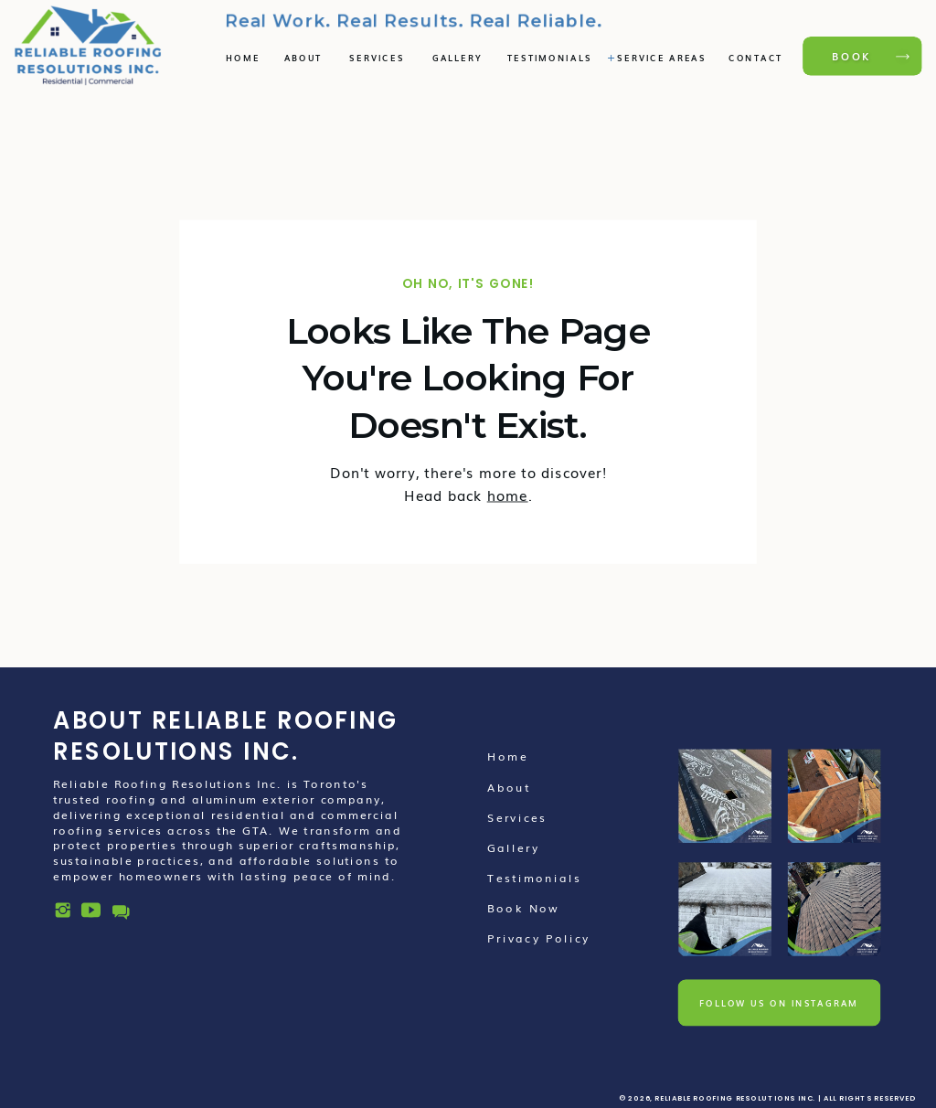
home (507, 495)
